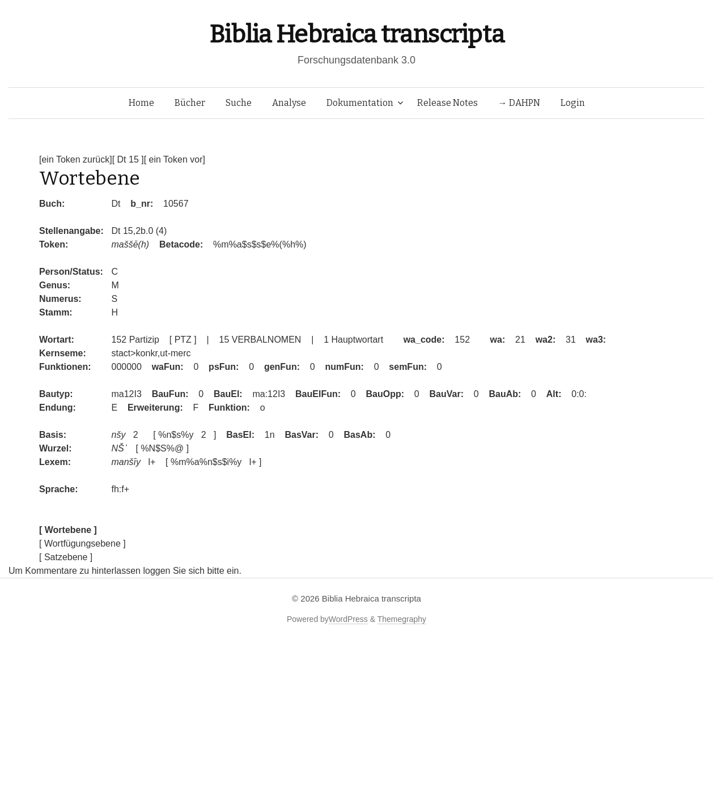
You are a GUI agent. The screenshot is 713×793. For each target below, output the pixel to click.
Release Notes (447, 102)
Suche (239, 102)
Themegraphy (401, 619)
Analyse (289, 102)
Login (573, 102)
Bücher (190, 102)
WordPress (348, 619)
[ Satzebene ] (65, 557)
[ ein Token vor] (174, 159)
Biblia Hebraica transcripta (356, 34)
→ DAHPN (519, 102)
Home (141, 102)
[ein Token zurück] (75, 159)
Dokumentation (359, 102)
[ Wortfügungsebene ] (82, 543)
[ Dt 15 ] (128, 159)
